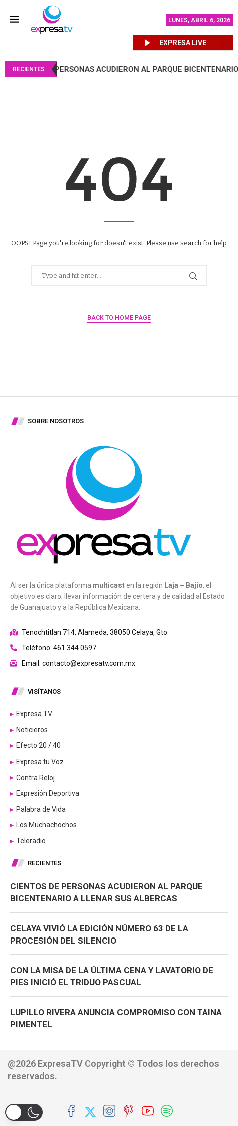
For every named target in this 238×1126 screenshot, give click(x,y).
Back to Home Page (119, 317)
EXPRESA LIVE (182, 43)
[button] (24, 1112)
